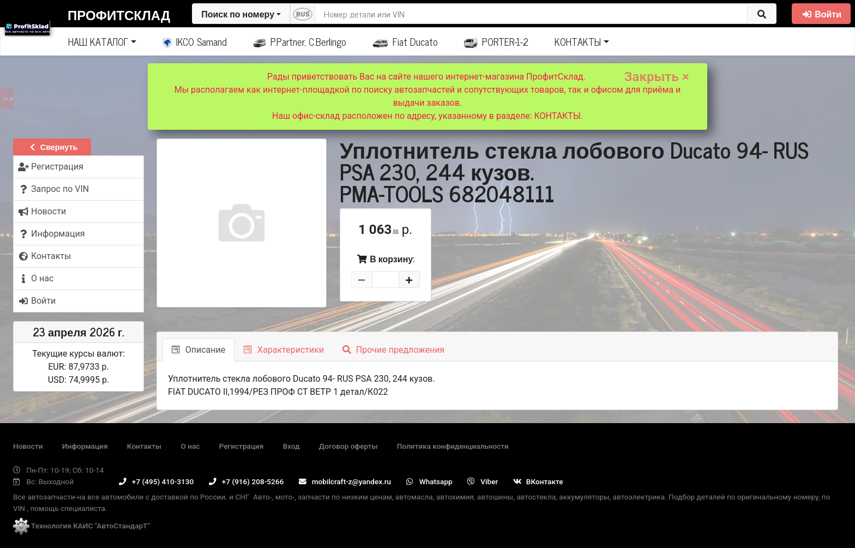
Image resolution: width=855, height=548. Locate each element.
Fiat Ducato (405, 41)
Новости (28, 446)
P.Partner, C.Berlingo (299, 41)
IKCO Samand (194, 41)
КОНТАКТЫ (578, 41)
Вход (291, 446)
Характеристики (284, 350)
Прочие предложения (393, 350)
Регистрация (241, 446)
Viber (482, 481)
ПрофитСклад (119, 14)
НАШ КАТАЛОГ (98, 41)
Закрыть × (656, 76)
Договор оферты (348, 446)
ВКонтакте (538, 481)
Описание (198, 350)
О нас (190, 446)
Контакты (144, 446)
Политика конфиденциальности (453, 446)
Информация (85, 446)
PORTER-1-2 (496, 41)
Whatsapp (429, 481)
